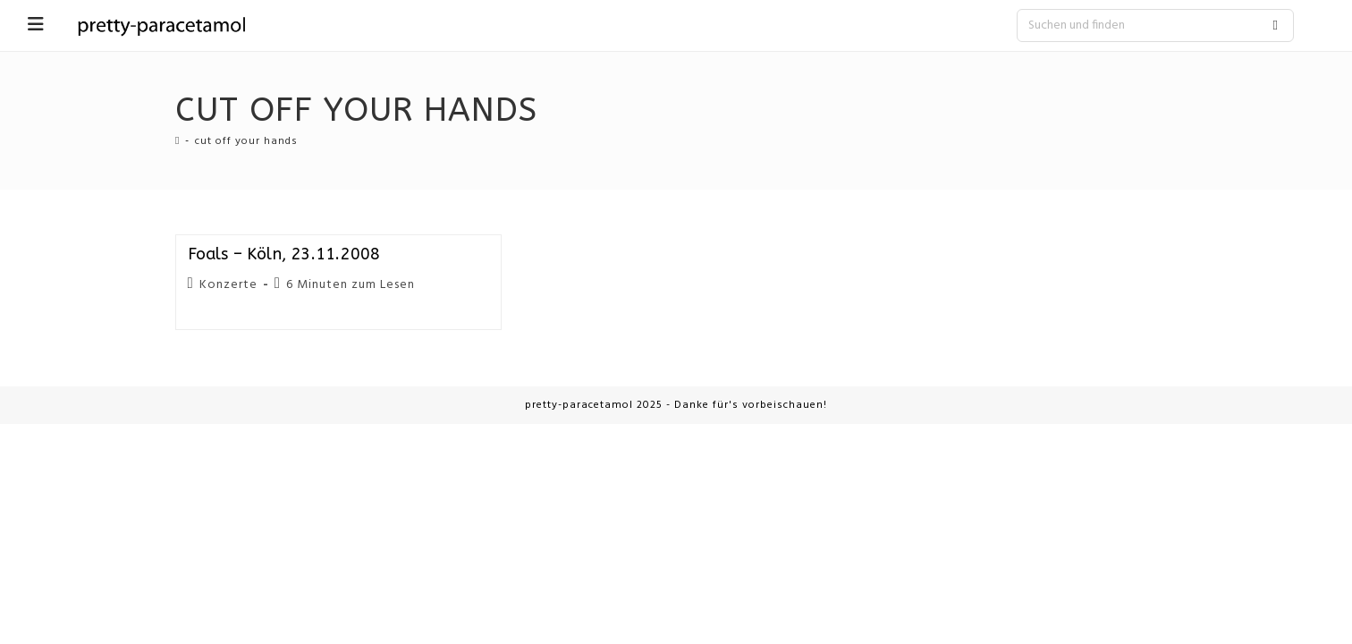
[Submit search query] (1276, 25)
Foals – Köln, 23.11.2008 (284, 254)
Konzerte (228, 285)
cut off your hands (246, 141)
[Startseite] (177, 141)
